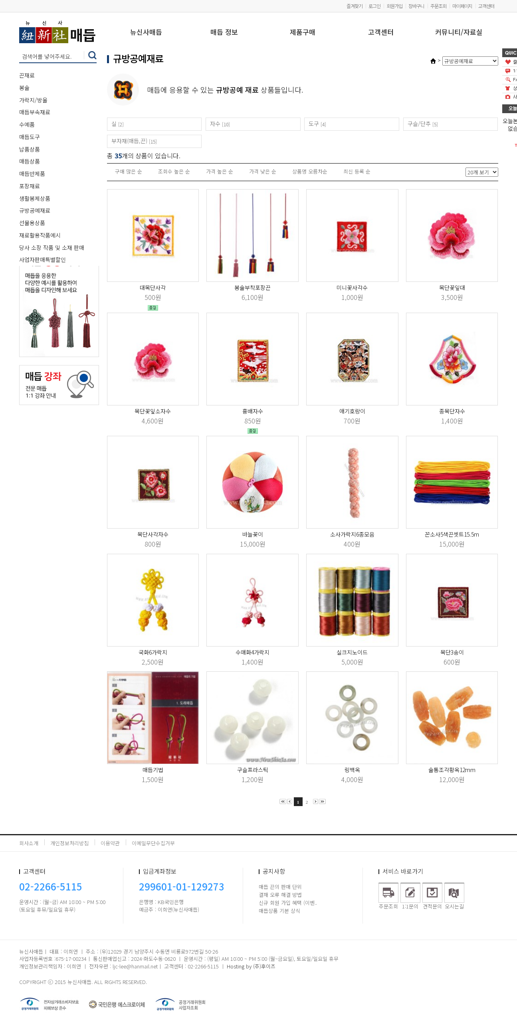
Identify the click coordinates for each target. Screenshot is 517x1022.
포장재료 (29, 186)
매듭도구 (29, 137)
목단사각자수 (152, 534)
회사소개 (28, 843)
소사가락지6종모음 (352, 534)
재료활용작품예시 (40, 235)
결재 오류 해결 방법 (280, 894)
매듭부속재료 (34, 112)
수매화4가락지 (252, 652)
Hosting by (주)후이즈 (251, 966)
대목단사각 (153, 287)
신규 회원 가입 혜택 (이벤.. (288, 902)
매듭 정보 (224, 32)
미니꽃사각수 (352, 287)
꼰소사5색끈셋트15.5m (452, 534)
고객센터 (486, 5)
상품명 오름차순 (309, 171)
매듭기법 (153, 770)
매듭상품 (29, 161)
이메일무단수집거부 (153, 843)
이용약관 (110, 843)
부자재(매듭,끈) (129, 141)
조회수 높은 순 (174, 171)
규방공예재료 (34, 210)
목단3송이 (452, 652)
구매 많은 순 (128, 171)
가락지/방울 (33, 100)
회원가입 (394, 5)
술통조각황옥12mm (451, 770)
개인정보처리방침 (69, 843)
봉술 (24, 88)
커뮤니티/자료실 (459, 32)
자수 (215, 124)
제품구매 (302, 32)
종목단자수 (452, 411)
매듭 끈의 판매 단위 (280, 886)
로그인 (374, 5)
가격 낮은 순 (262, 171)
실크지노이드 (352, 652)
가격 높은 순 (219, 171)
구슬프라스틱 (252, 770)
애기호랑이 (352, 411)
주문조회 (438, 5)
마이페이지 (462, 5)
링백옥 (352, 770)
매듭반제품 (32, 174)
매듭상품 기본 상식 (279, 910)
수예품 (27, 124)
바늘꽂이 (252, 534)
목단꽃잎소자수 (153, 411)
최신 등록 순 (356, 171)
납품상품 (29, 149)
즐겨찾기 (354, 5)
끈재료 (27, 75)
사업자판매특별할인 (42, 259)
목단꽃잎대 (452, 287)
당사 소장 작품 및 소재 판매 (51, 248)
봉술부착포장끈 (252, 287)
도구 (314, 124)
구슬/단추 (419, 124)
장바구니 (416, 5)
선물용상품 (32, 223)
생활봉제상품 (34, 198)
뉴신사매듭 (146, 32)
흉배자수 (252, 411)
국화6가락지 (153, 652)
